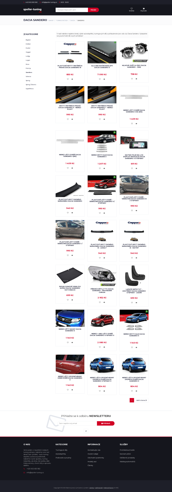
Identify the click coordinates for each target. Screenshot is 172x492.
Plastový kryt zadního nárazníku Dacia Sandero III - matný (134, 246)
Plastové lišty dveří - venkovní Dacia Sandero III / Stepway (134, 199)
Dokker (28, 44)
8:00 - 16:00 (64, 2)
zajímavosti (99, 488)
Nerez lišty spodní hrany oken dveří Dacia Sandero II (70, 378)
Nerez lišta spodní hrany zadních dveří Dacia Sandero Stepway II (102, 379)
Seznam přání (125, 454)
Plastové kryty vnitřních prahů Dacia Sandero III (70, 66)
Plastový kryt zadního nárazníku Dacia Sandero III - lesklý (102, 246)
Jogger (28, 52)
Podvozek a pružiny (63, 458)
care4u (91, 488)
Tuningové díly (62, 20)
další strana (141, 400)
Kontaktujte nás (94, 450)
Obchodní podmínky (96, 458)
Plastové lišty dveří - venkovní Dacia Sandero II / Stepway (102, 201)
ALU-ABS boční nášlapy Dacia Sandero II (102, 66)
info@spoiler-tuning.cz (48, 2)
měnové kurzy (108, 488)
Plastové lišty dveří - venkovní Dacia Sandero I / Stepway (69, 243)
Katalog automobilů (127, 462)
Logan (28, 60)
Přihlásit (105, 423)
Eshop (51, 20)
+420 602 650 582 (30, 2)
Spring (28, 80)
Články (90, 465)
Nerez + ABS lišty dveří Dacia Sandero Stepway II (102, 334)
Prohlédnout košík (127, 450)
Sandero (29, 72)
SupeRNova (29, 88)
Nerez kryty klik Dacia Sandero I (102, 156)
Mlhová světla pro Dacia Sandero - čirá (134, 66)
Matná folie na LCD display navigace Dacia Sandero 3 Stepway (134, 156)
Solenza (28, 76)
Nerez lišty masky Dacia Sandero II (70, 330)
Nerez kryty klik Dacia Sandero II (134, 335)
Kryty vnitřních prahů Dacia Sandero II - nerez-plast (70, 107)
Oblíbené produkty (127, 458)
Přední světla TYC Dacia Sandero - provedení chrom (102, 290)
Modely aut (92, 462)
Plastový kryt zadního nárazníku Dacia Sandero (70, 200)
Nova (27, 64)
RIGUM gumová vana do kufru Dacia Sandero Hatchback (70, 288)
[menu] (144, 10)
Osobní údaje (93, 454)
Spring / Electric (31, 84)
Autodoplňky (61, 454)
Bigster (28, 40)
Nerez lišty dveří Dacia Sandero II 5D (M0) (134, 111)
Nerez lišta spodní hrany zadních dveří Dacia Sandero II (134, 379)
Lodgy (28, 56)
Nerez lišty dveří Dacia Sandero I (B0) (70, 155)
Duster (28, 48)
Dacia (72, 20)
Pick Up (28, 68)
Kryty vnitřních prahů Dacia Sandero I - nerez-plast (102, 107)
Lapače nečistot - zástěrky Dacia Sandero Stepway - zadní (134, 291)
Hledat (93, 10)
